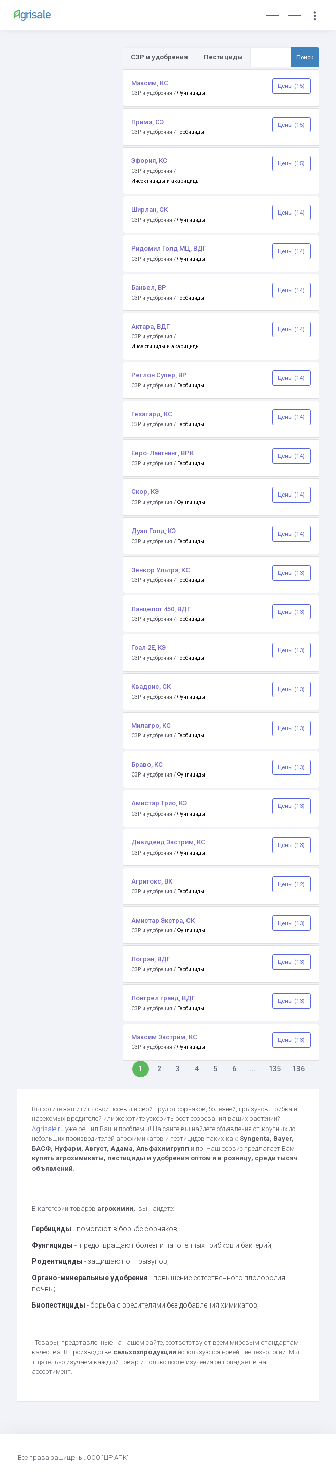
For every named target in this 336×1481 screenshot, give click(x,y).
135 (275, 1069)
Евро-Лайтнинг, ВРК (162, 453)
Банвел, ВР (148, 287)
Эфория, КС (149, 160)
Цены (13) (291, 572)
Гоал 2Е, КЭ (148, 647)
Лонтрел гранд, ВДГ (163, 998)
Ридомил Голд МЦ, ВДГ (168, 248)
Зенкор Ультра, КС (160, 570)
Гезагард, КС (151, 414)
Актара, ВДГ (150, 326)
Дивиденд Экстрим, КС (168, 842)
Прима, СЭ (147, 122)
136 (298, 1069)
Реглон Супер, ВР (159, 375)
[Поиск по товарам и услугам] (270, 57)
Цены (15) (291, 85)
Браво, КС (147, 764)
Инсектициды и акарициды (165, 181)
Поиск (304, 57)
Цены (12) (291, 884)
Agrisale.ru (48, 1129)
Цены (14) (291, 212)
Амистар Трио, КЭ (159, 803)
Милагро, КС (151, 725)
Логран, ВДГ (150, 959)
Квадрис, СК (151, 686)
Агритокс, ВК (151, 881)
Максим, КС (149, 83)
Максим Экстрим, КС (164, 1037)
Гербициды (190, 132)
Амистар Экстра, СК (163, 920)
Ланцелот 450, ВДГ (161, 609)
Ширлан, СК (149, 210)
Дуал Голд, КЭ (153, 531)
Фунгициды (191, 93)
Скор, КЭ (145, 492)
